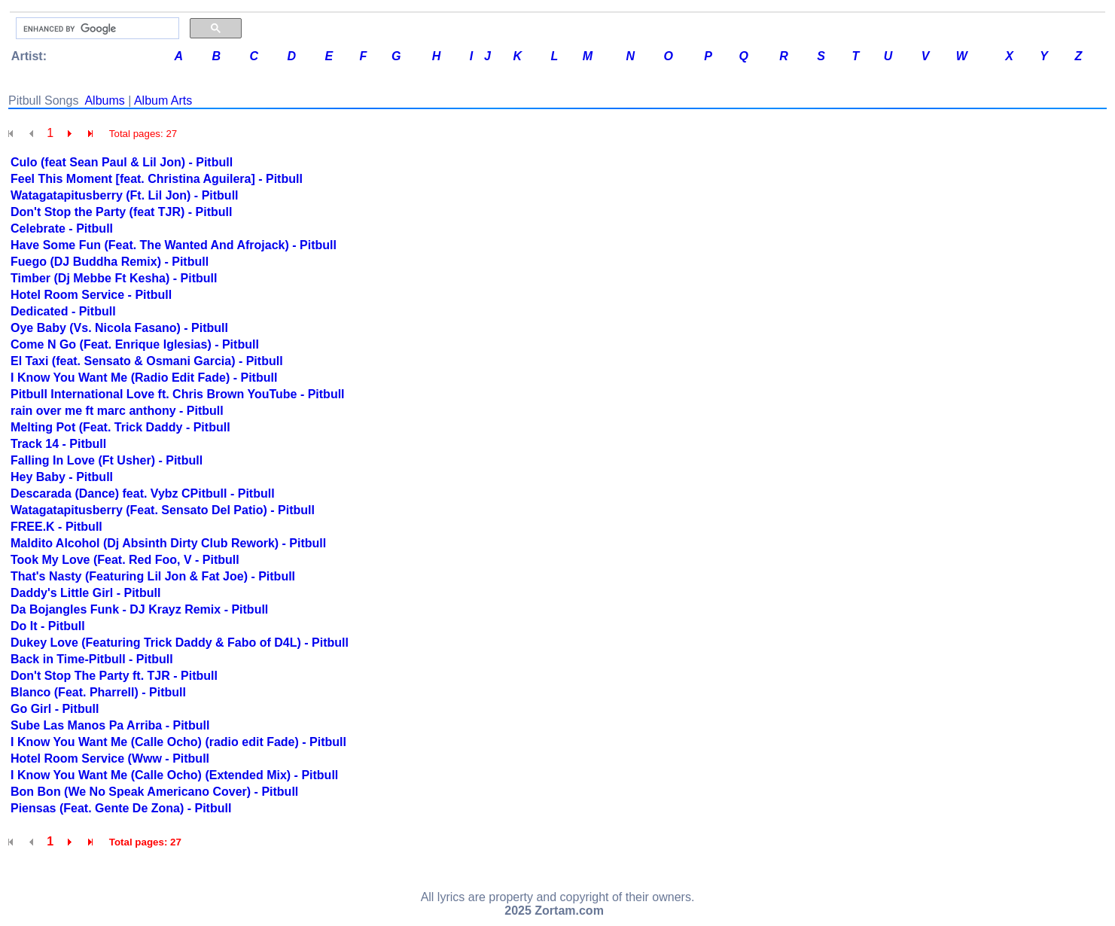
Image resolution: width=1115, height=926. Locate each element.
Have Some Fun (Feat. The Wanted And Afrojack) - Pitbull (174, 245)
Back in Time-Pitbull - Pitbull (92, 659)
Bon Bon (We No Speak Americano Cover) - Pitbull (154, 791)
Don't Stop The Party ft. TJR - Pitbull (114, 675)
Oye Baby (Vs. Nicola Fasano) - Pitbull (119, 327)
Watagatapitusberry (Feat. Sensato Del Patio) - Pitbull (163, 510)
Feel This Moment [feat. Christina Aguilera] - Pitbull (157, 178)
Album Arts (163, 100)
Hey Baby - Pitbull (62, 477)
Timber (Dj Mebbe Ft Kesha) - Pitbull (114, 278)
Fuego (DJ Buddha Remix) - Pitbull (110, 261)
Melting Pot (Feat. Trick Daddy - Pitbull (120, 427)
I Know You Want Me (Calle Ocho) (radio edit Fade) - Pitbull (178, 742)
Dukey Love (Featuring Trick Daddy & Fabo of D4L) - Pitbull (180, 642)
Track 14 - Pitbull (58, 443)
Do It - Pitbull (48, 626)
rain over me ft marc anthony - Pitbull (117, 410)
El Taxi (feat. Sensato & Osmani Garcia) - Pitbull (147, 361)
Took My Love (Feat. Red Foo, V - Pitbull (125, 559)
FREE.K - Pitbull (56, 526)
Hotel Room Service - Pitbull (91, 294)
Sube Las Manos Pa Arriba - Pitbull (110, 725)
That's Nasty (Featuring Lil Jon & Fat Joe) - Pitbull (153, 576)
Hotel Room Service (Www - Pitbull (110, 758)
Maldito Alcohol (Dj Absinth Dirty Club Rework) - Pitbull (168, 543)
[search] (96, 28)
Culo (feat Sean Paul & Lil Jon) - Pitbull (122, 162)
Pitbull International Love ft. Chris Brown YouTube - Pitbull (178, 394)
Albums (104, 100)
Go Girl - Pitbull (55, 708)
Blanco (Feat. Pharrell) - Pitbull (98, 692)
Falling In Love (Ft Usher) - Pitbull (107, 460)
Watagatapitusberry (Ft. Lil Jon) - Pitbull (125, 195)
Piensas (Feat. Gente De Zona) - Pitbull (121, 808)
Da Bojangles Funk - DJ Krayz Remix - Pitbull (139, 609)
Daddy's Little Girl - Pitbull (85, 592)
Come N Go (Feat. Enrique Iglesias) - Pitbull (135, 344)
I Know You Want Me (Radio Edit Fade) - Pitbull (144, 377)
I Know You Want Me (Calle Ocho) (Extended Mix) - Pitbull (174, 775)
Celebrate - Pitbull (62, 228)
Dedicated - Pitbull (63, 311)
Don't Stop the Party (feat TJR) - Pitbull (121, 212)
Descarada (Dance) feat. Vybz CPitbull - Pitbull (143, 493)
